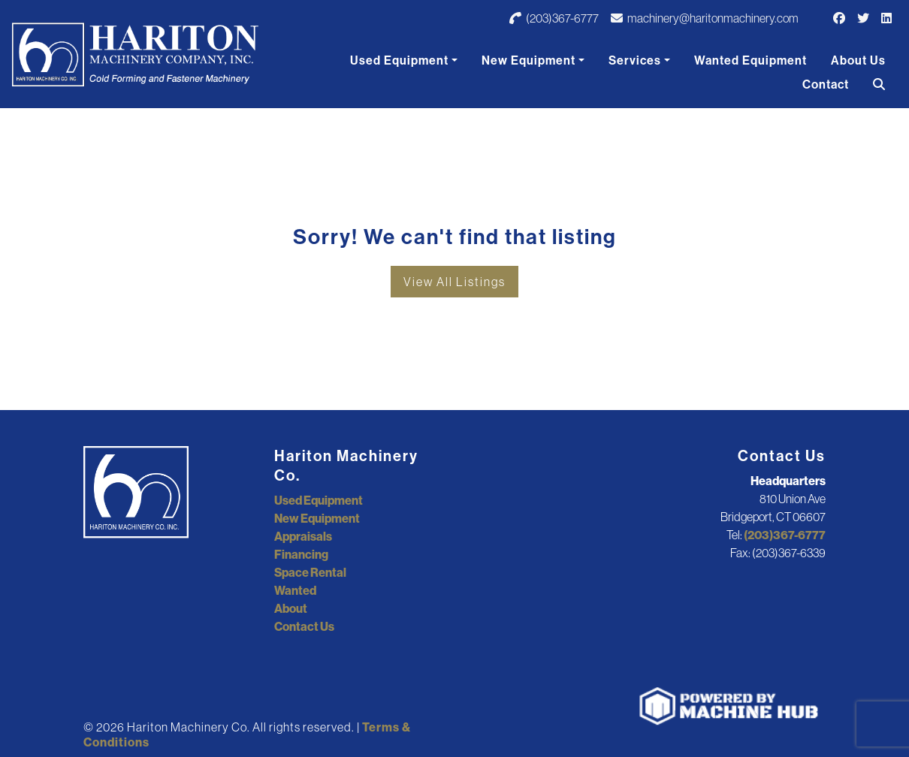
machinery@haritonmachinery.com (705, 18)
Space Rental (310, 572)
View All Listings (454, 281)
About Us (858, 60)
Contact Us (304, 626)
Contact (825, 84)
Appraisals (303, 536)
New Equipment (528, 60)
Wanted (295, 590)
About (290, 608)
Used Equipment (399, 60)
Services (635, 60)
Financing (301, 554)
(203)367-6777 (554, 18)
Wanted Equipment (750, 60)
